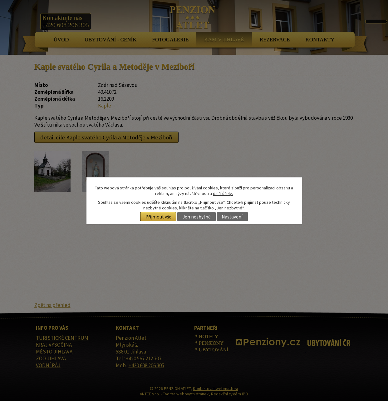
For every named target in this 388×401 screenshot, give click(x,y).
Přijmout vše (158, 217)
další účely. (223, 193)
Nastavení (232, 217)
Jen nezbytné (197, 217)
